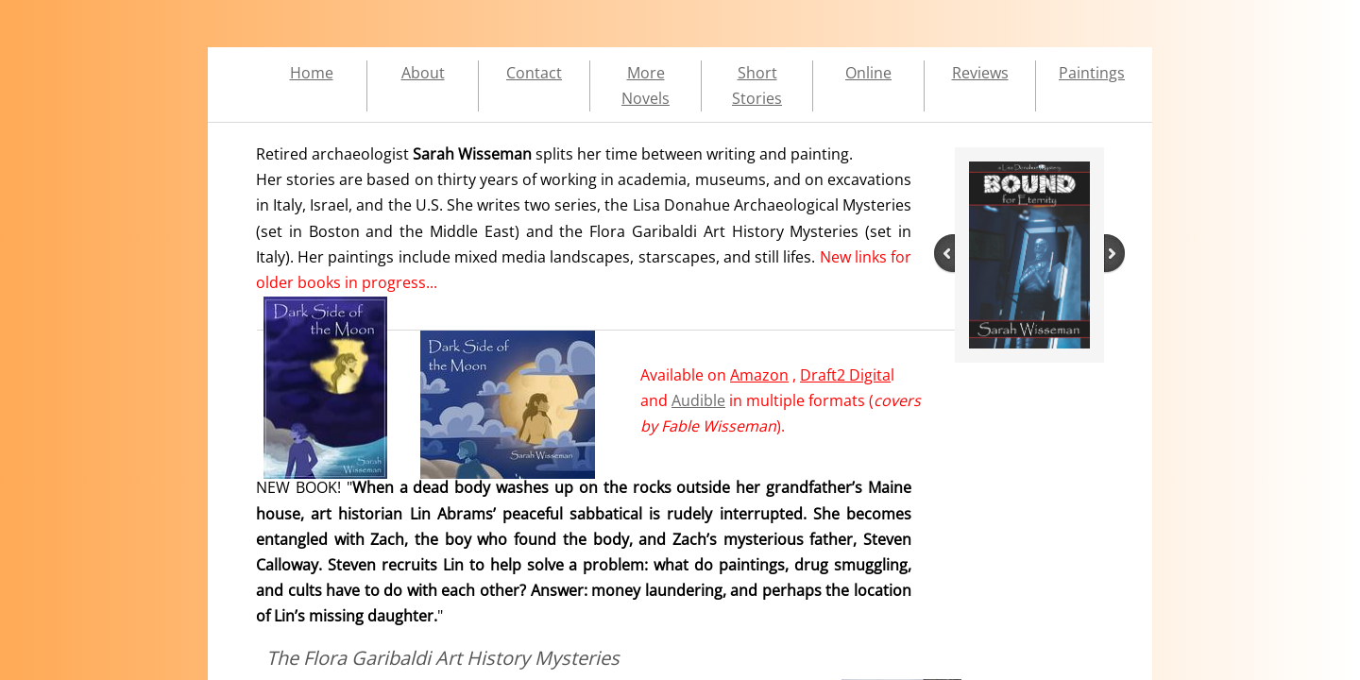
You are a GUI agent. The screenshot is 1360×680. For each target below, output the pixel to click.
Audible (698, 400)
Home (311, 72)
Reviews (980, 72)
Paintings (1092, 72)
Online (868, 72)
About (423, 72)
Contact (534, 72)
